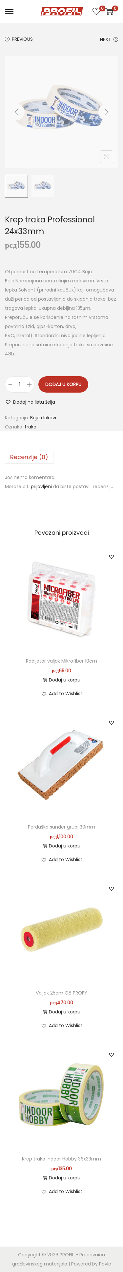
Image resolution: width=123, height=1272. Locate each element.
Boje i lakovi (43, 417)
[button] (30, 402)
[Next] (106, 112)
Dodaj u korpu (63, 384)
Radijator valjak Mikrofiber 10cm (61, 661)
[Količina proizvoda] (19, 384)
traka (30, 427)
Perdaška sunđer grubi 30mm (61, 827)
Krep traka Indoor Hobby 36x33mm (61, 1159)
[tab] (61, 457)
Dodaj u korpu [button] (61, 680)
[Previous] (16, 112)
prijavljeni (41, 486)
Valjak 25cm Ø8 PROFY (61, 993)
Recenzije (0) (29, 457)
